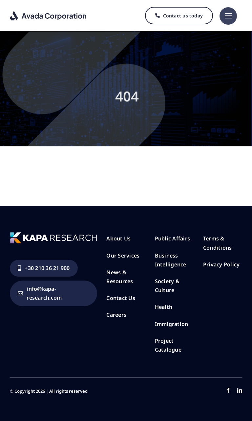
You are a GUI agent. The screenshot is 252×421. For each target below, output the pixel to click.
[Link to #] (228, 16)
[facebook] (228, 390)
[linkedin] (239, 390)
